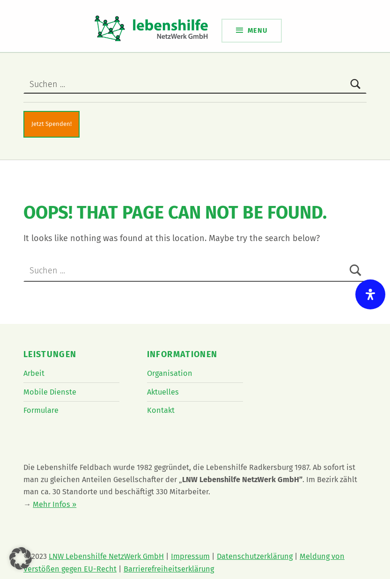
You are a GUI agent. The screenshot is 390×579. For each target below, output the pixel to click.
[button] (20, 558)
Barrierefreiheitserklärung (169, 568)
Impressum (190, 556)
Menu (257, 30)
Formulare (41, 410)
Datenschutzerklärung (255, 556)
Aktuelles (163, 392)
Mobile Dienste (49, 392)
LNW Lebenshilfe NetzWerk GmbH (106, 556)
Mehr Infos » (54, 504)
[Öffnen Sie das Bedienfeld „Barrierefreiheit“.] (370, 294)
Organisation (169, 373)
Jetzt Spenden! (51, 123)
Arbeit (33, 373)
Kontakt (161, 410)
